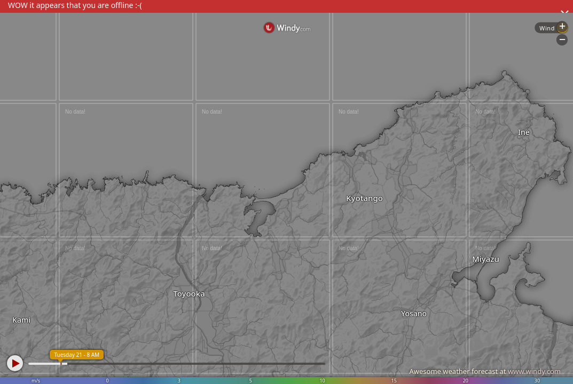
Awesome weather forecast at (485, 371)
